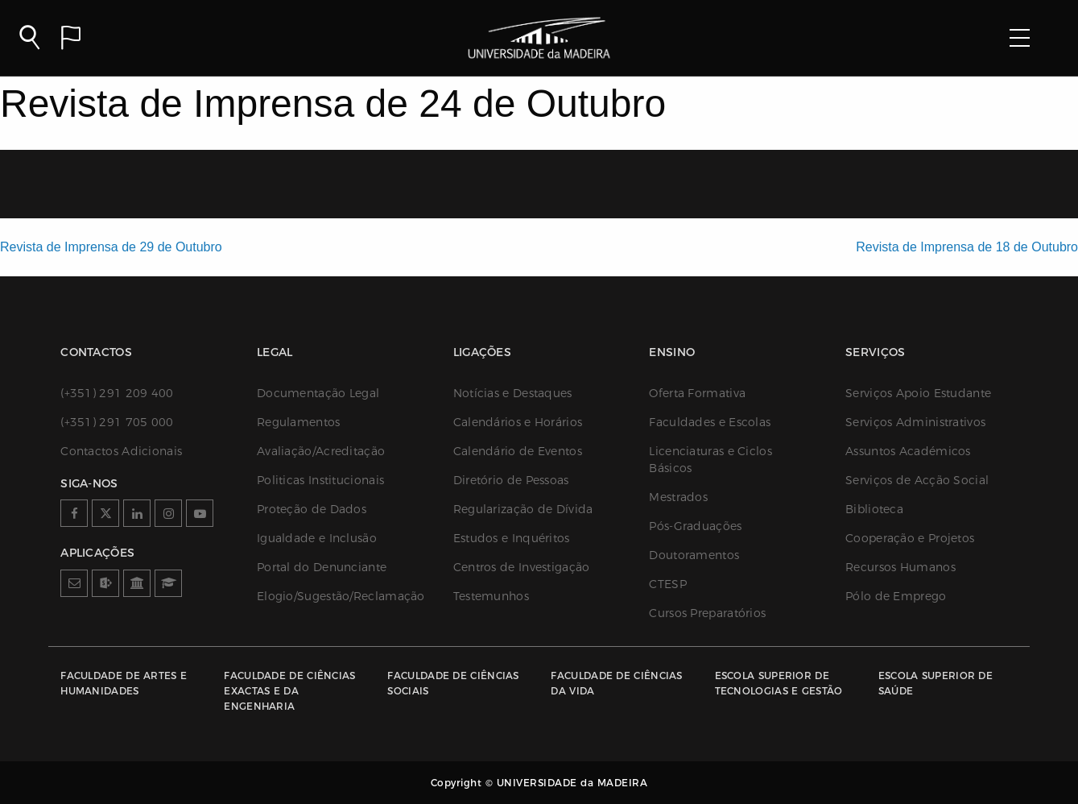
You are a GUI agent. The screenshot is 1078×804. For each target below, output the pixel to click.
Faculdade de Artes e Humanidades (123, 683)
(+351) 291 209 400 (116, 393)
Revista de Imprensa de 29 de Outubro (111, 247)
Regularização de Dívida (523, 509)
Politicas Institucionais (320, 480)
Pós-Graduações (695, 526)
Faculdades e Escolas (709, 422)
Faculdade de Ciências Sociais (452, 683)
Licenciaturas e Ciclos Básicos (710, 459)
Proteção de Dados (311, 509)
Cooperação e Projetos (909, 538)
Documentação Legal (318, 393)
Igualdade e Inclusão (317, 538)
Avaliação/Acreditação (321, 451)
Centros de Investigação (521, 567)
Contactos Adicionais (121, 451)
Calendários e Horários (518, 422)
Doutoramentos (694, 555)
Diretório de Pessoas (511, 480)
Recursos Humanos (900, 567)
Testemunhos (491, 596)
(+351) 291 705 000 (116, 422)
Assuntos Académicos (908, 451)
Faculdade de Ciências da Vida (616, 683)
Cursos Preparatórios (707, 613)
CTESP (668, 584)
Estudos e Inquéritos (511, 538)
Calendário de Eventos (517, 451)
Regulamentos (299, 422)
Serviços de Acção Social (917, 480)
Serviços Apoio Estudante (918, 393)
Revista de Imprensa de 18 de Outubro (967, 247)
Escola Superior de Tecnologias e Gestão (779, 683)
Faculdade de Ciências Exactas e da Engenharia (289, 690)
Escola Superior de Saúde (935, 683)
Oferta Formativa (697, 393)
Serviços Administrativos (915, 422)
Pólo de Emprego (896, 596)
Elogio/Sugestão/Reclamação (338, 596)
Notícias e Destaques (512, 393)
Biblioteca (874, 509)
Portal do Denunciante (321, 567)
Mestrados (678, 497)
